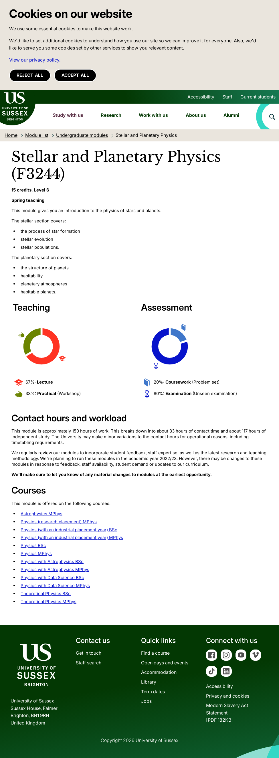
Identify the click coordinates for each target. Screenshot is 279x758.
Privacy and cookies (227, 696)
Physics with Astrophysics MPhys (55, 569)
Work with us (153, 115)
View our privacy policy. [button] (34, 60)
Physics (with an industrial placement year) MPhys (72, 537)
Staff (227, 97)
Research (111, 115)
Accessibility (200, 97)
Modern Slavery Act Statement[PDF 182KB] (227, 712)
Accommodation (159, 672)
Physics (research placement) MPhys (59, 521)
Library (148, 682)
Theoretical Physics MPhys (48, 601)
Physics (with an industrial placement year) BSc (69, 529)
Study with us (68, 115)
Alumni (231, 115)
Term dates (153, 691)
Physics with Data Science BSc (52, 577)
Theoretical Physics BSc (46, 593)
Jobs (146, 701)
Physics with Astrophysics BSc (52, 561)
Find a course (155, 653)
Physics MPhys (36, 553)
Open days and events (164, 663)
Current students (258, 97)
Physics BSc (33, 545)
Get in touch (88, 653)
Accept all (75, 75)
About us (196, 115)
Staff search (88, 663)
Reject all (30, 75)
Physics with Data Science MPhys (55, 585)
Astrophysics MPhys (41, 513)
